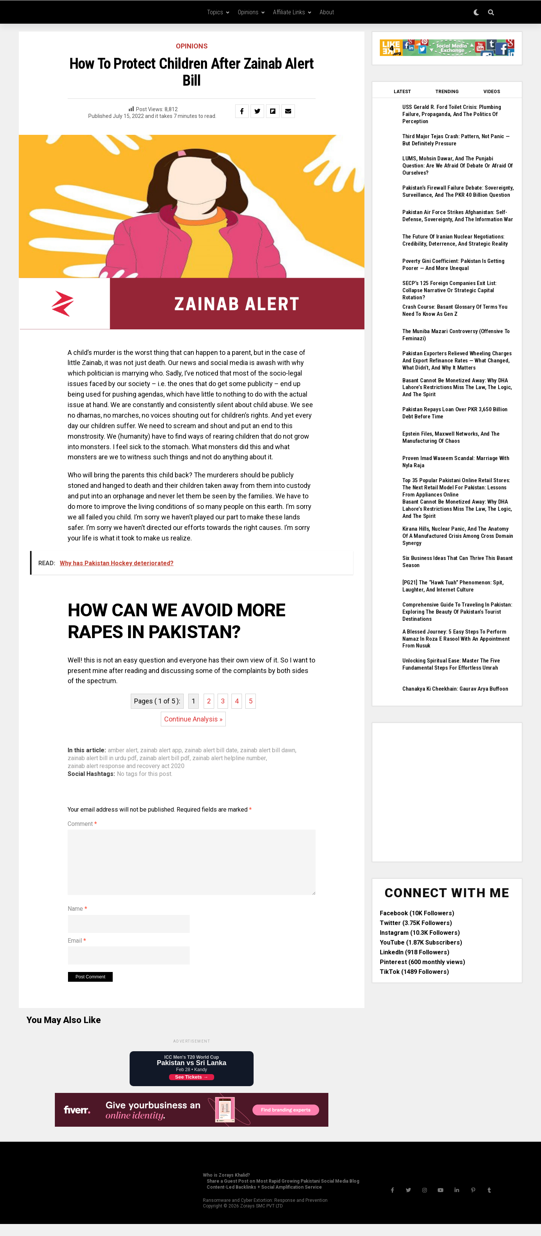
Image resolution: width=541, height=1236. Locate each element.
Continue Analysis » (193, 719)
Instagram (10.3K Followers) (420, 907)
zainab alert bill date (210, 750)
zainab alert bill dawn (267, 750)
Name (77, 920)
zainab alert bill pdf (164, 758)
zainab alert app (161, 750)
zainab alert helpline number (229, 758)
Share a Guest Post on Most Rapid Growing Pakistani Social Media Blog (283, 1193)
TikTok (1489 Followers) (414, 946)
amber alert (123, 750)
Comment (82, 823)
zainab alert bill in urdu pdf (102, 758)
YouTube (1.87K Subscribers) (421, 917)
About (327, 12)
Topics (215, 12)
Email (77, 952)
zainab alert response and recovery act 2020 (126, 766)
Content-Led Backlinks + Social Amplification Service (264, 1199)
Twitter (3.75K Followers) (416, 897)
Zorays (247, 1218)
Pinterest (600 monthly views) (422, 936)
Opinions (248, 12)
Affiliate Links (289, 12)
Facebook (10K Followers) (417, 887)
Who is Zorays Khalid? (226, 1187)
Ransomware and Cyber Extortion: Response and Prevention (265, 1212)
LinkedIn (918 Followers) (414, 926)
